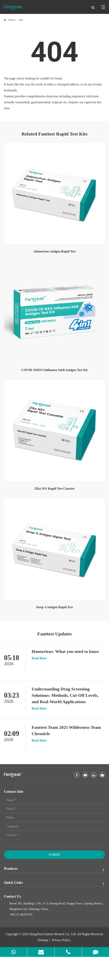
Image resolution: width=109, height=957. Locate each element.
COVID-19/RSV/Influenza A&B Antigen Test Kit (54, 370)
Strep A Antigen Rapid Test (54, 607)
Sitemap (43, 940)
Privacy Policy (61, 940)
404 (21, 19)
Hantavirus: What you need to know (65, 651)
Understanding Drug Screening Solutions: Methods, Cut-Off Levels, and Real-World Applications (65, 695)
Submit (54, 854)
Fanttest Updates (54, 633)
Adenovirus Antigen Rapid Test (54, 251)
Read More (39, 658)
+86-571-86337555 (20, 914)
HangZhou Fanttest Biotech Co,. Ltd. (53, 934)
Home (12, 19)
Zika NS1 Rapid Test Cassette (54, 488)
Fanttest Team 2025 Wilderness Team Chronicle (66, 730)
